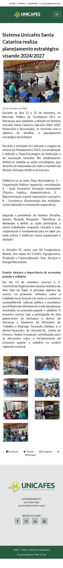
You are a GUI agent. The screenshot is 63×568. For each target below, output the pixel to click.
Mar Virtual (40, 554)
